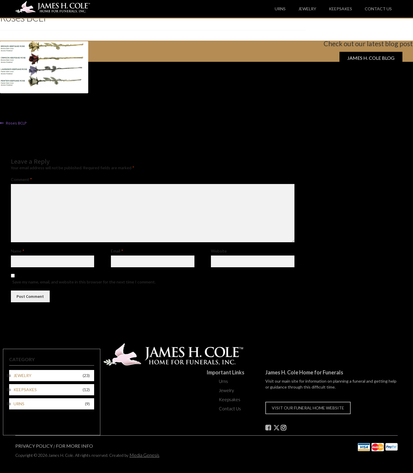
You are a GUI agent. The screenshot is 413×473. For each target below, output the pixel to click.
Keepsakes (340, 8)
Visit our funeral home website (308, 407)
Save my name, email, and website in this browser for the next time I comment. (84, 281)
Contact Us (378, 8)
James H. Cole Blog (370, 58)
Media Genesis (144, 455)
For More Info (74, 446)
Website (219, 250)
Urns (280, 8)
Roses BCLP (16, 123)
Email (117, 250)
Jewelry (307, 8)
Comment (21, 179)
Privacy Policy (34, 446)
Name (17, 250)
